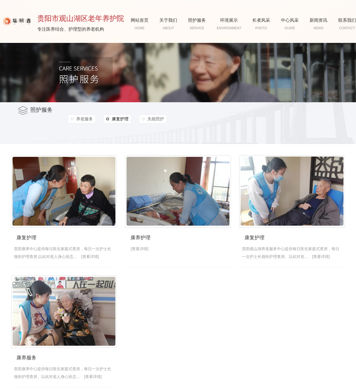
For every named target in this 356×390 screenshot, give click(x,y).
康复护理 (117, 119)
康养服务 (26, 357)
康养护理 (140, 237)
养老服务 (84, 118)
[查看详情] (90, 256)
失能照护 (155, 118)
